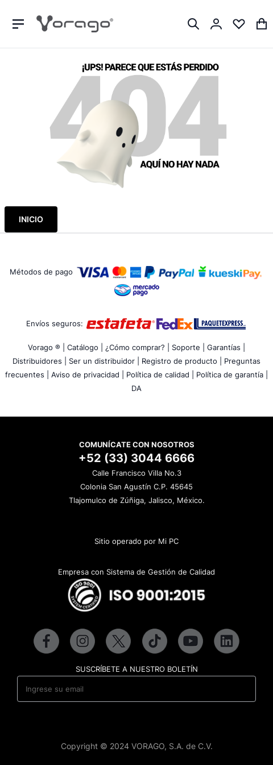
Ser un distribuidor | (104, 360)
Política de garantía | (232, 374)
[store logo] (74, 23)
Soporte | (188, 347)
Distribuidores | (40, 360)
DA (136, 388)
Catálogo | (85, 347)
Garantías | (226, 347)
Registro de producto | (182, 360)
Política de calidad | (160, 374)
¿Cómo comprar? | (137, 347)
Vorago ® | (46, 347)
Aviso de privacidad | (87, 374)
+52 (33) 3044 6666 (136, 458)
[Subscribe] (240, 689)
